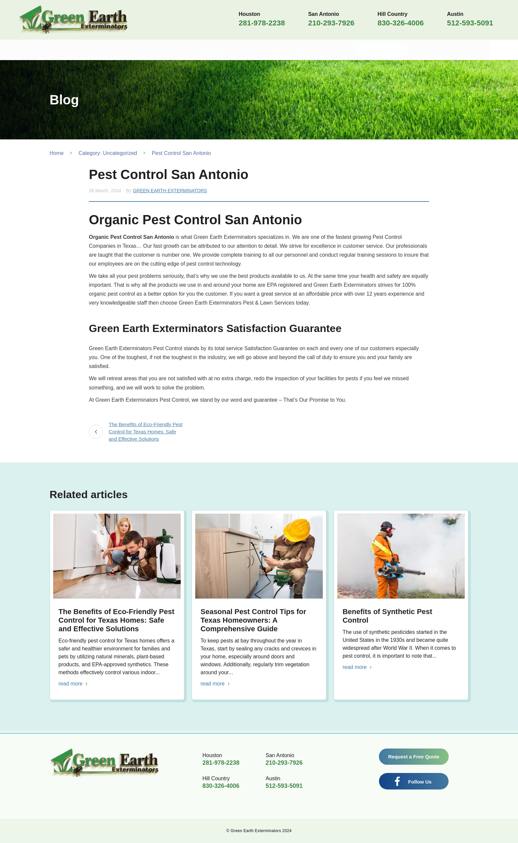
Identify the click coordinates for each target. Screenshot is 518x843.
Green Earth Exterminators (170, 190)
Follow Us (420, 782)
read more (70, 683)
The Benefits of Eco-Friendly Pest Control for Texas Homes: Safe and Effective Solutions (145, 432)
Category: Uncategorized (108, 153)
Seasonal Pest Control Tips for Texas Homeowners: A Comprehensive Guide (253, 620)
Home (57, 153)
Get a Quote (396, 50)
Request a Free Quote (413, 756)
